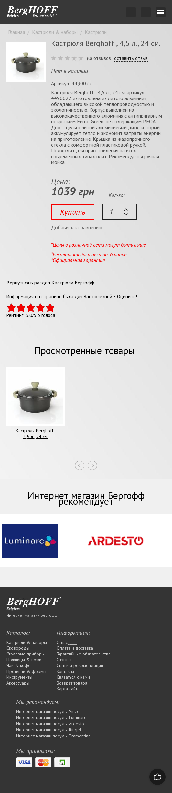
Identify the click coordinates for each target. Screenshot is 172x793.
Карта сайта (68, 689)
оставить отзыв (131, 58)
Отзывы (64, 660)
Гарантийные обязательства (84, 654)
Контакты (65, 671)
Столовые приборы (25, 654)
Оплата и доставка (75, 648)
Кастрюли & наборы (26, 642)
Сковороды (17, 648)
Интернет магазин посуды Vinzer (48, 711)
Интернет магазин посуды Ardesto (50, 723)
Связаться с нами (73, 677)
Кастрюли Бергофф (72, 282)
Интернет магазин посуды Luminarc (51, 717)
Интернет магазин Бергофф (31, 615)
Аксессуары (17, 683)
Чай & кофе (18, 665)
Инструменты (19, 677)
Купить (72, 212)
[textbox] (119, 212)
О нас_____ (67, 642)
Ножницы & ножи (23, 660)
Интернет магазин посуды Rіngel (48, 730)
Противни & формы (26, 671)
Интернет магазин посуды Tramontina (53, 736)
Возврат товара (72, 683)
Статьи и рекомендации (80, 665)
